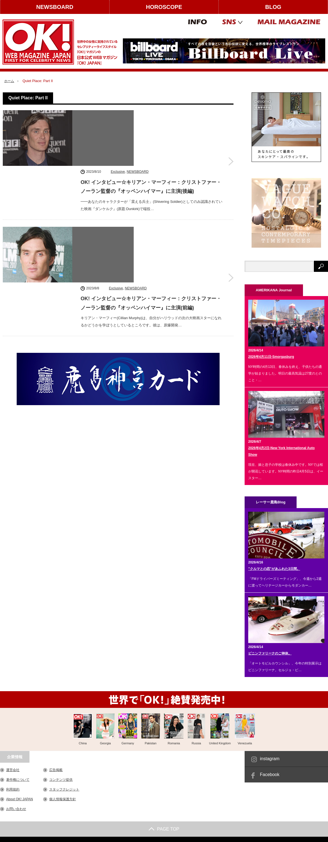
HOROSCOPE (164, 7)
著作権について (17, 780)
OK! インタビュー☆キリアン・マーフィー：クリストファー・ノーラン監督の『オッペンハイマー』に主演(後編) (151, 129)
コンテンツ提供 (61, 780)
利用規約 (12, 789)
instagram (269, 758)
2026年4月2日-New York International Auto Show (281, 451)
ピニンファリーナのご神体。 (270, 653)
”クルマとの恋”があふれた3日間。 (274, 569)
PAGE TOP (164, 829)
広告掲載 (56, 770)
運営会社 (12, 770)
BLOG (273, 7)
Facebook (269, 774)
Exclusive (118, 114)
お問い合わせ (16, 809)
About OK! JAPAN (19, 799)
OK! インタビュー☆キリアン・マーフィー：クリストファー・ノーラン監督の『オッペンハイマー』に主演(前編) (151, 199)
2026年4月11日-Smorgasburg (271, 357)
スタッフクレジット (64, 789)
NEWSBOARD (54, 7)
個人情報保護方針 (62, 799)
